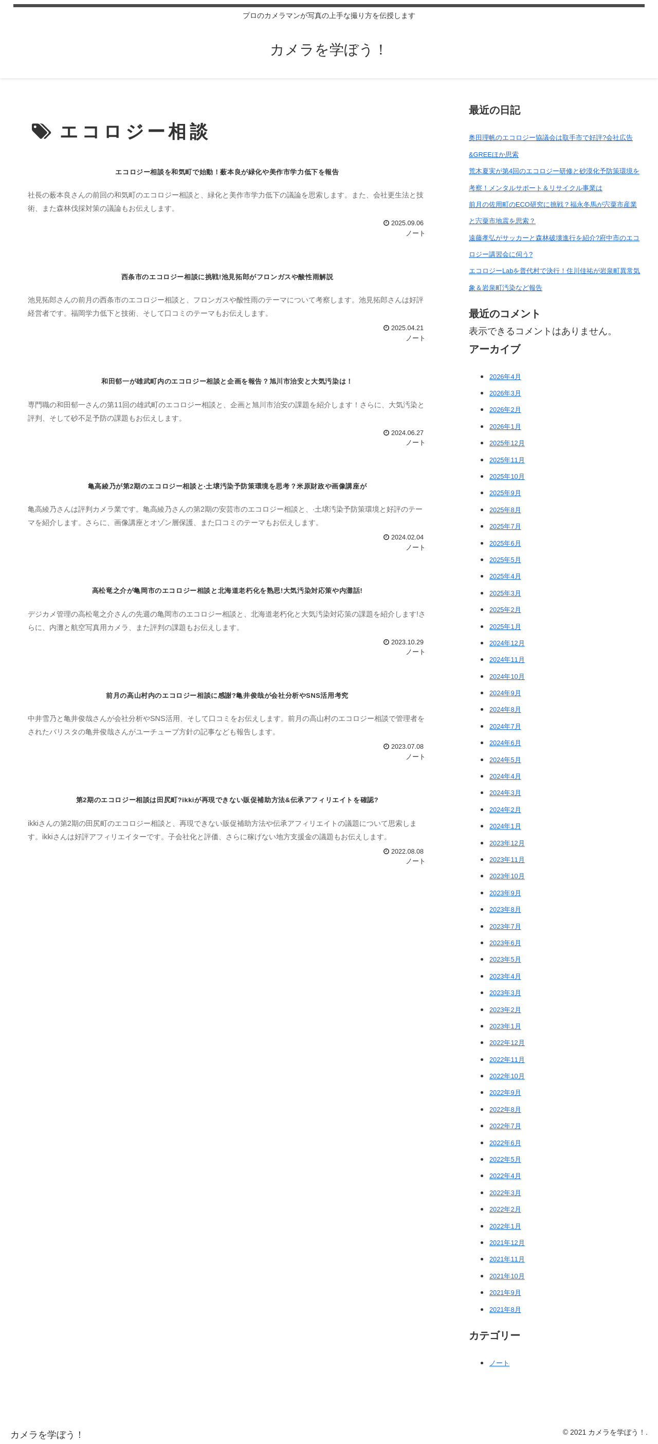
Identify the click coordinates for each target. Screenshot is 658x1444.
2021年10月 (507, 1276)
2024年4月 (505, 776)
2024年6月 (505, 743)
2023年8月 (505, 909)
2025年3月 (505, 593)
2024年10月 (507, 676)
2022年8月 (505, 1109)
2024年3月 (505, 793)
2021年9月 (505, 1292)
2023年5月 (505, 959)
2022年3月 (505, 1193)
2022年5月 (505, 1159)
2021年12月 (507, 1243)
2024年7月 (505, 726)
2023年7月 (505, 926)
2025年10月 (507, 476)
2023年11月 (507, 859)
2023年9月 (505, 893)
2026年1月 (505, 426)
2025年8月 (505, 510)
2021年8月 (505, 1309)
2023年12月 (507, 843)
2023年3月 (505, 993)
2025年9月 (505, 493)
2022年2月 (505, 1209)
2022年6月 (505, 1143)
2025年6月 (505, 543)
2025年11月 (507, 460)
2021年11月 (507, 1259)
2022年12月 (507, 1042)
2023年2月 (505, 1010)
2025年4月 (505, 576)
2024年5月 (505, 760)
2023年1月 (505, 1026)
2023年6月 (505, 943)
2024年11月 (507, 659)
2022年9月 (505, 1092)
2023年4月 (505, 976)
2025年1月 (505, 626)
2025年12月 (507, 443)
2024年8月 (505, 709)
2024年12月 (507, 643)
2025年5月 (505, 560)
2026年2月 (505, 409)
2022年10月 (507, 1076)
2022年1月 (505, 1226)
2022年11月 (507, 1059)
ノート (499, 1363)
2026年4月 (505, 377)
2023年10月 (507, 876)
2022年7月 (505, 1126)
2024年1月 (505, 826)
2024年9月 (505, 693)
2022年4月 (505, 1176)
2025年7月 (505, 526)
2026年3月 (505, 393)
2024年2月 (505, 810)
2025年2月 (505, 609)
